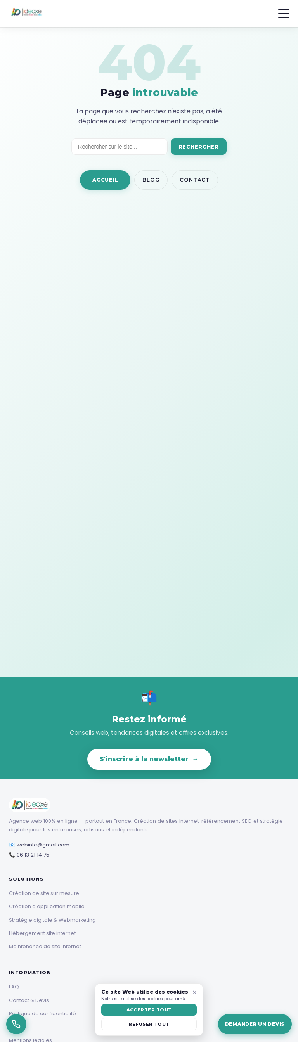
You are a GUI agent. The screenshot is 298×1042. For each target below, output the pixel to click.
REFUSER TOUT (148, 1024)
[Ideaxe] (26, 13)
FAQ (14, 986)
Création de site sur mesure (44, 893)
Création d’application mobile (47, 906)
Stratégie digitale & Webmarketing (52, 920)
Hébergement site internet (42, 933)
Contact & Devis (29, 1000)
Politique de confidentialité (42, 1013)
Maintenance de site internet (45, 946)
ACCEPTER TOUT (149, 1010)
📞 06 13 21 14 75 (29, 855)
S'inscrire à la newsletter (149, 759)
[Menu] (283, 13)
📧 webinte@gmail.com (39, 844)
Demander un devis (255, 1024)
